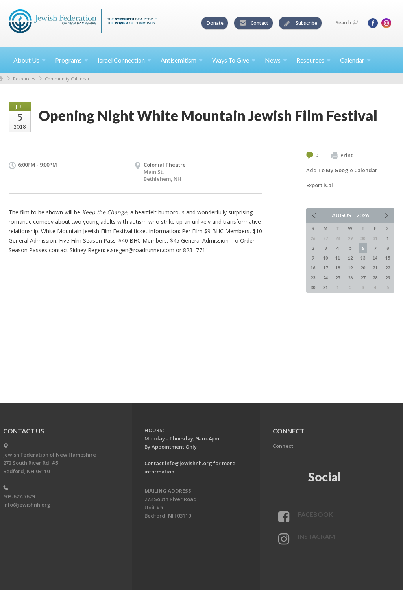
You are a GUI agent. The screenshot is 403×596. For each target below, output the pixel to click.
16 (313, 267)
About (29, 60)
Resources (24, 79)
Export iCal (319, 185)
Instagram (316, 536)
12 (350, 257)
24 (325, 277)
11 (337, 257)
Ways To (233, 60)
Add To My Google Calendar (341, 170)
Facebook (315, 514)
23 (313, 277)
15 (387, 257)
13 (362, 257)
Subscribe (300, 23)
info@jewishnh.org (26, 504)
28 (375, 277)
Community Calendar (67, 79)
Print (342, 156)
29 (387, 277)
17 (325, 267)
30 (313, 287)
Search (347, 22)
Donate (215, 23)
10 (325, 257)
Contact (253, 23)
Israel (124, 60)
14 (375, 257)
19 (350, 267)
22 (387, 267)
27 (362, 277)
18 (337, 267)
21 (375, 267)
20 (362, 267)
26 (350, 277)
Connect (283, 445)
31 (325, 287)
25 (337, 277)
